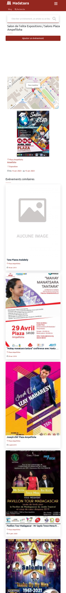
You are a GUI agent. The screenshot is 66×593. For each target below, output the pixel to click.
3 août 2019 (12, 445)
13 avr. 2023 (16, 171)
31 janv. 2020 (13, 534)
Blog (10, 9)
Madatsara (18, 3)
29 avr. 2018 (13, 356)
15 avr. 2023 (30, 171)
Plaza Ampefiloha (15, 160)
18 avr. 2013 (13, 267)
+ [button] (10, 79)
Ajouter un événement (33, 38)
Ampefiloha (11, 162)
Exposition (12, 166)
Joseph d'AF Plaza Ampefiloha (21, 437)
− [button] (10, 82)
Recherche (20, 9)
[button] (10, 86)
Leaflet (56, 108)
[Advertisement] (33, 60)
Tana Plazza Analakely (17, 260)
